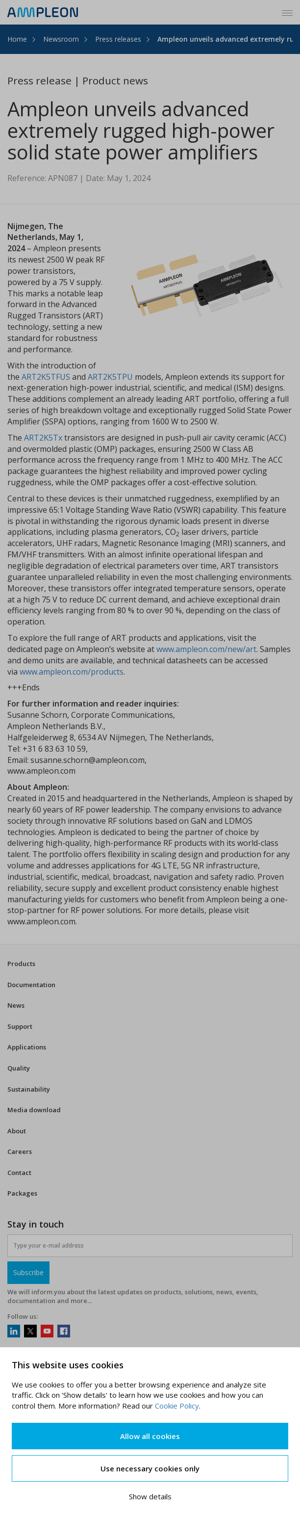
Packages (22, 1193)
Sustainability (28, 1089)
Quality (18, 1068)
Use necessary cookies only (150, 1468)
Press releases (118, 39)
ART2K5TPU (110, 376)
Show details (150, 1496)
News (16, 1005)
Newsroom (61, 39)
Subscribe (28, 1272)
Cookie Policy (177, 1406)
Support (19, 1026)
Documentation (31, 984)
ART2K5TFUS (46, 376)
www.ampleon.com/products (72, 671)
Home (17, 39)
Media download (34, 1109)
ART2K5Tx (44, 437)
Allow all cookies (150, 1436)
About (16, 1130)
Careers (19, 1151)
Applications (26, 1047)
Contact (19, 1172)
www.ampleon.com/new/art (206, 649)
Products (21, 963)
